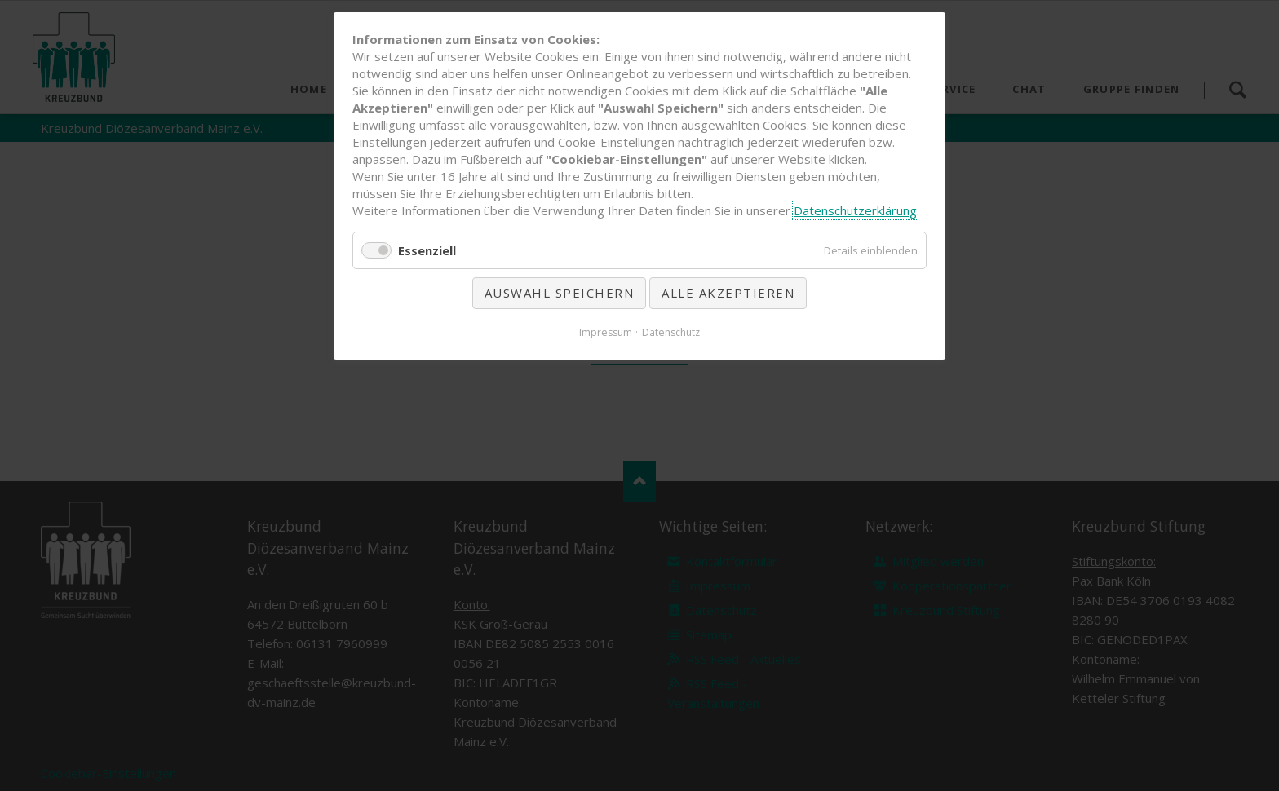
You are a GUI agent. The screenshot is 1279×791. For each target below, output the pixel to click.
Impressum (605, 332)
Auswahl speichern (560, 293)
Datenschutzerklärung (855, 210)
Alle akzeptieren (728, 293)
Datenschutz (671, 332)
